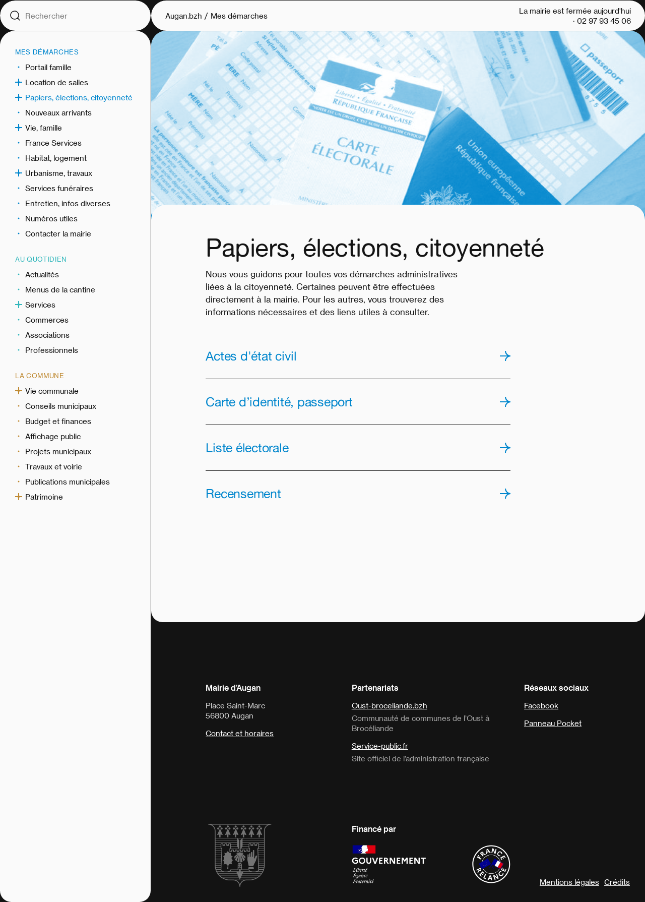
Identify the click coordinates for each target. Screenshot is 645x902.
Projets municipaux (58, 451)
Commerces (47, 319)
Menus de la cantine (60, 289)
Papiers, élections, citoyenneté (79, 97)
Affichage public (53, 436)
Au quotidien (41, 259)
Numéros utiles (51, 218)
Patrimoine (44, 496)
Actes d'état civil (251, 356)
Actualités (42, 274)
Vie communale (52, 390)
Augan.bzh (183, 15)
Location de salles (56, 82)
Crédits (617, 881)
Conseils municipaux (60, 405)
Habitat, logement (56, 157)
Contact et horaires (240, 733)
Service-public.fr (380, 745)
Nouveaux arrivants (58, 112)
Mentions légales (569, 881)
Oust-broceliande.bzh (389, 705)
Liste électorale (247, 447)
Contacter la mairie (58, 233)
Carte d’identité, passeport (279, 401)
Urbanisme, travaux (58, 172)
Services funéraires (59, 188)
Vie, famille (43, 127)
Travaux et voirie (53, 466)
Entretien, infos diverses (67, 203)
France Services (53, 142)
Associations (47, 334)
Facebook (541, 705)
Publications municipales (67, 481)
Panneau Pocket (553, 723)
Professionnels (51, 349)
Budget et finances (58, 421)
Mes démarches (47, 51)
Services (40, 304)
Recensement (243, 493)
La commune (39, 375)
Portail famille (48, 67)
